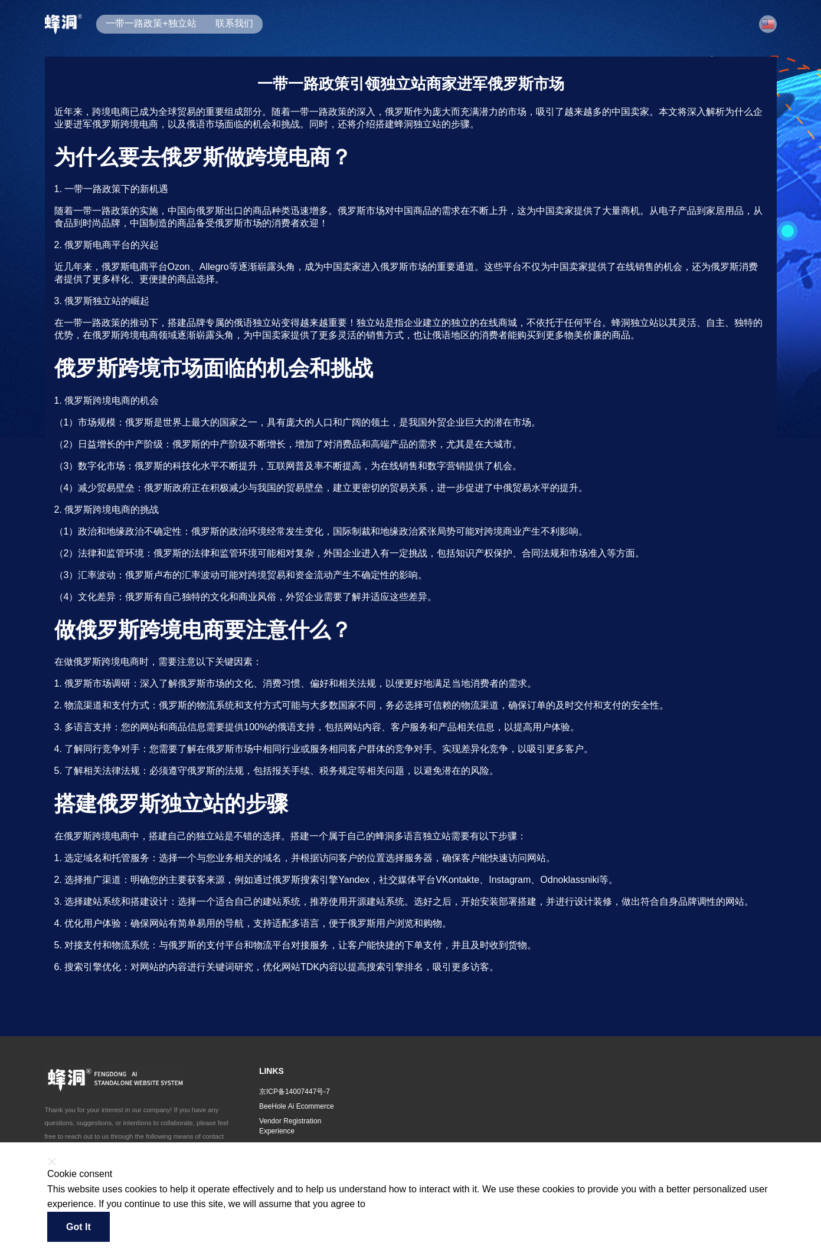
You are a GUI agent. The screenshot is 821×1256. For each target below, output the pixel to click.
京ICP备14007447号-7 (294, 1091)
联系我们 (234, 23)
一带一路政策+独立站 (151, 23)
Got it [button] (78, 1227)
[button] (767, 24)
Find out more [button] (393, 1204)
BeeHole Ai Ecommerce (296, 1106)
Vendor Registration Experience (290, 1126)
